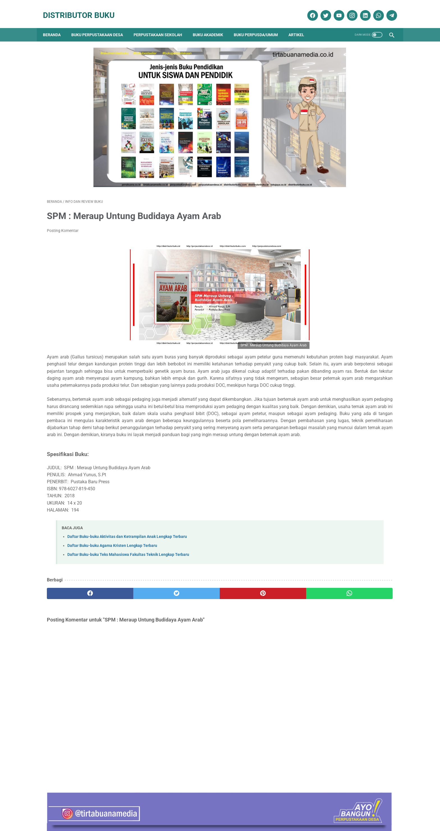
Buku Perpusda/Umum (260, 25)
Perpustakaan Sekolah (162, 25)
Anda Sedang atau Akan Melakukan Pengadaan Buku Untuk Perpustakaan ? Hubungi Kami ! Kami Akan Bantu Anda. (344, 479)
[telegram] (387, 9)
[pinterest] (192, 619)
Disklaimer (136, 810)
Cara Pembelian (221, 810)
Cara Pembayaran (320, 810)
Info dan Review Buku (332, 604)
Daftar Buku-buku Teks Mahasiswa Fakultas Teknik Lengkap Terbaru (128, 580)
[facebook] (308, 9)
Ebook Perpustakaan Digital (337, 594)
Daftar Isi (194, 810)
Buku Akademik (212, 25)
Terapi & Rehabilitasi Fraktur (333, 451)
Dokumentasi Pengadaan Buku (339, 584)
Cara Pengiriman (355, 810)
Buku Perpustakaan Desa (101, 25)
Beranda (56, 25)
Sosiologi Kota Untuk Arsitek (333, 422)
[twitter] (321, 9)
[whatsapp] (374, 9)
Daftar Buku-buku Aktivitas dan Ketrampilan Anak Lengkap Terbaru (127, 562)
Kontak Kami (81, 810)
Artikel (300, 25)
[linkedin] (361, 9)
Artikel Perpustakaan (329, 564)
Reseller (248, 810)
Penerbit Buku (323, 624)
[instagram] (348, 9)
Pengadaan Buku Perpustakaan (341, 633)
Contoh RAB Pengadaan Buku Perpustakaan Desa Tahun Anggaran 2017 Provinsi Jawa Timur (341, 388)
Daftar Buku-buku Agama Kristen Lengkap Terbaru (112, 571)
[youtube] (334, 9)
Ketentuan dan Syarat (279, 810)
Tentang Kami (110, 810)
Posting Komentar (63, 214)
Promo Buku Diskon (328, 643)
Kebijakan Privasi (166, 810)
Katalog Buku (323, 614)
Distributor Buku (82, 9)
